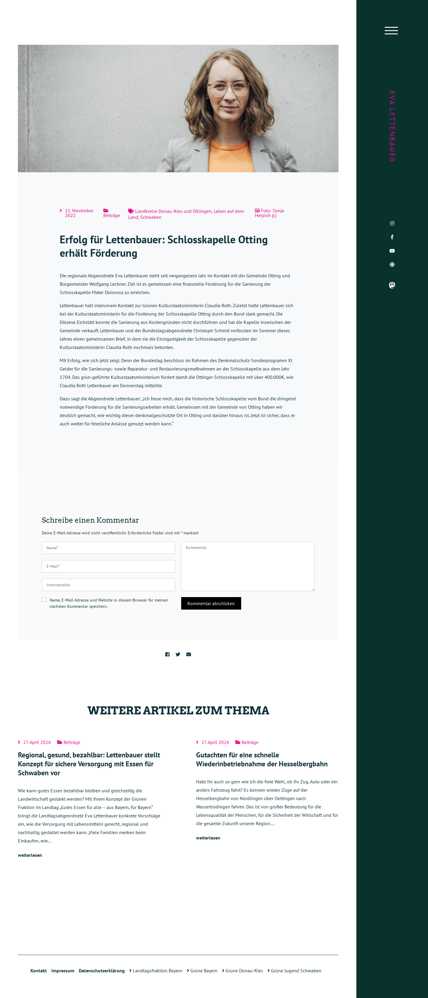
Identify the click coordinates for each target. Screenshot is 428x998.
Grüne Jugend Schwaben (294, 971)
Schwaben (150, 217)
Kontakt (38, 971)
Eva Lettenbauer (392, 127)
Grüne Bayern (202, 971)
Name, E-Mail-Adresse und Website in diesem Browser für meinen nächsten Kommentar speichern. (109, 603)
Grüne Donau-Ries (242, 971)
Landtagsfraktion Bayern (155, 971)
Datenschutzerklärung (102, 971)
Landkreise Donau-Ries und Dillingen (173, 211)
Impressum (62, 971)
